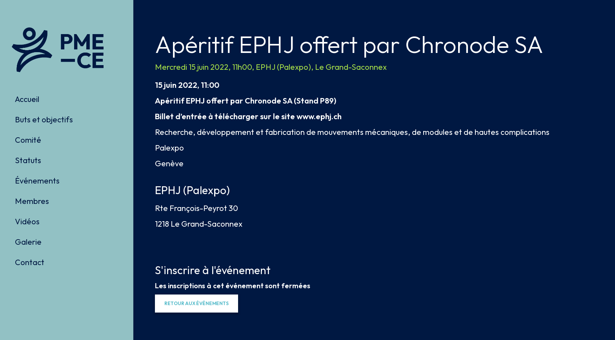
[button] (196, 304)
